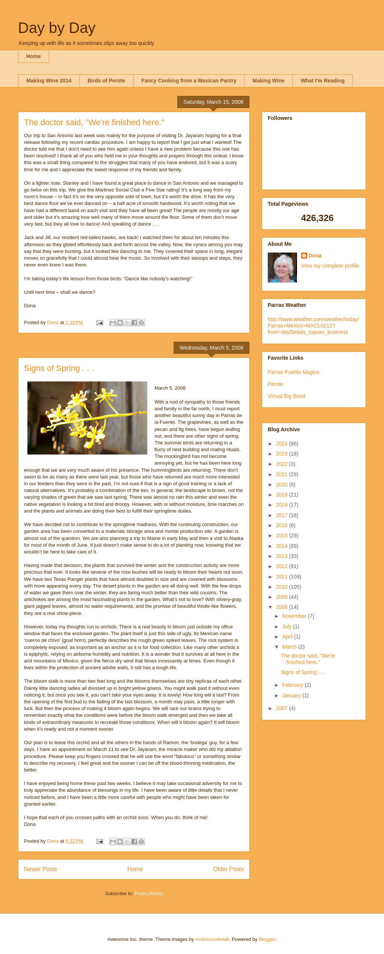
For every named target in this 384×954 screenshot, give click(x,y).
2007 (282, 708)
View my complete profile (330, 266)
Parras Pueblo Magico (294, 372)
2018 (282, 505)
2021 (282, 474)
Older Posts (228, 869)
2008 (282, 607)
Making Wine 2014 (48, 81)
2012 (282, 566)
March (290, 647)
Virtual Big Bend (286, 396)
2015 (282, 535)
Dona (315, 256)
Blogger (267, 939)
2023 (282, 454)
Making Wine (268, 81)
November (295, 616)
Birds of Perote (106, 81)
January (292, 695)
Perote (275, 384)
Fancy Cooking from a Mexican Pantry (189, 81)
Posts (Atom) (149, 893)
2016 (282, 525)
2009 (282, 597)
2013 (282, 556)
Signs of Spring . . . (59, 368)
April (288, 637)
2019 (282, 495)
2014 (282, 546)
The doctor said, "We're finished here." (94, 122)
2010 (282, 587)
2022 (282, 464)
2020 (282, 484)
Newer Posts (40, 869)
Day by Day (57, 27)
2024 (282, 444)
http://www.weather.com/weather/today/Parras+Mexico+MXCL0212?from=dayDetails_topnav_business (313, 325)
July (287, 627)
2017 (282, 515)
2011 (282, 577)
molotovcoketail (212, 939)
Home (33, 56)
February (293, 685)
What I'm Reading (323, 81)
